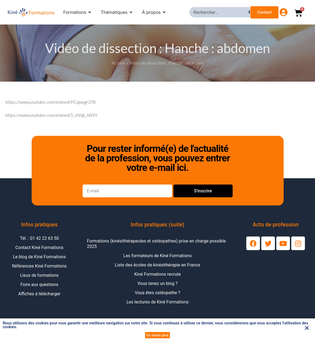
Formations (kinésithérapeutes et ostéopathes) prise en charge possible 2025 (156, 243)
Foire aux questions (39, 284)
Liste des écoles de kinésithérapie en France (157, 265)
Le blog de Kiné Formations (39, 256)
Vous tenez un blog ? (157, 283)
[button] (307, 328)
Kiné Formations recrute (157, 274)
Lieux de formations (39, 275)
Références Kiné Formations (39, 266)
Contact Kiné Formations (39, 247)
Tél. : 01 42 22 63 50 (39, 238)
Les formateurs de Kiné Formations (157, 255)
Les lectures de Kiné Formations (157, 302)
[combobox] (219, 12)
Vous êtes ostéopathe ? (157, 292)
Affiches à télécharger (39, 293)
